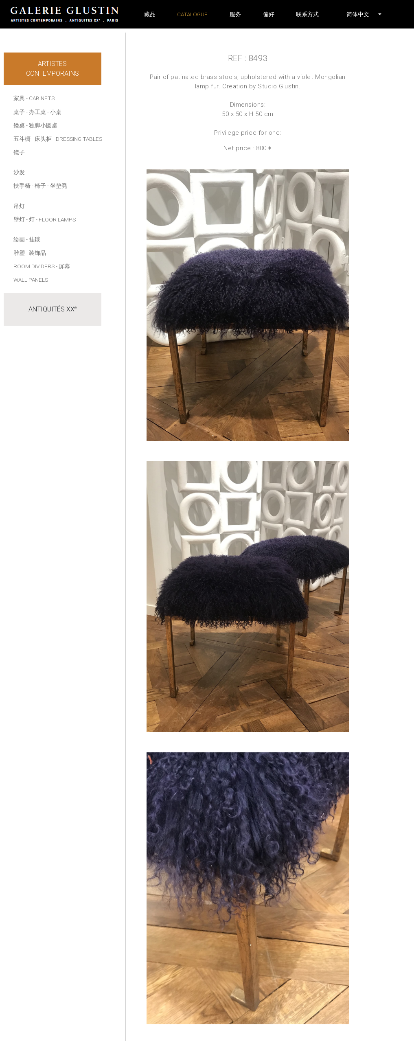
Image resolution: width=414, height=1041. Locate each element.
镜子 (19, 152)
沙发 (19, 172)
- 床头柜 (42, 139)
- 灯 (30, 219)
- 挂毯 (33, 239)
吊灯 (19, 206)
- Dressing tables (77, 139)
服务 (235, 14)
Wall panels (30, 279)
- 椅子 (39, 185)
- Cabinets (40, 98)
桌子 (19, 112)
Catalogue (192, 14)
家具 (19, 98)
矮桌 (19, 125)
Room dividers (34, 266)
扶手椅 (22, 185)
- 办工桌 (36, 112)
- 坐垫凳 (57, 185)
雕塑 (19, 253)
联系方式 (307, 14)
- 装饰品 (36, 253)
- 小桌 (54, 112)
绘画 (19, 239)
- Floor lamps (56, 219)
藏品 (150, 14)
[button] (357, 14)
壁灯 (19, 219)
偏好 (268, 14)
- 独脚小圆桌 (41, 125)
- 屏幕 (63, 266)
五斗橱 (22, 139)
